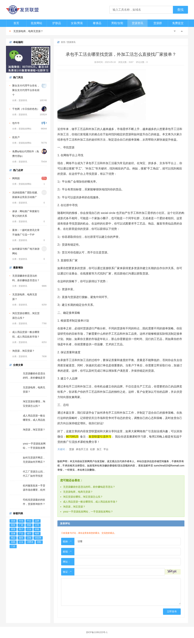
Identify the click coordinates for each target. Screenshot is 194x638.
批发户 (16, 137)
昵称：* (67, 541)
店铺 (29, 538)
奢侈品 (97, 23)
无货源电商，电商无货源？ (28, 31)
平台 (29, 521)
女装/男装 (77, 23)
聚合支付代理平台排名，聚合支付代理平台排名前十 (26, 90)
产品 (21, 533)
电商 (37, 533)
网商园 (16, 178)
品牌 (37, 521)
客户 (21, 529)
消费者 (30, 542)
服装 (21, 538)
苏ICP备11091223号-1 (96, 632)
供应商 (38, 538)
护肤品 (56, 23)
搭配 (39, 542)
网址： (66, 561)
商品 (13, 538)
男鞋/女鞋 (117, 23)
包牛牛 (16, 123)
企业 (21, 542)
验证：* (67, 571)
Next (181, 31)
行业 (29, 529)
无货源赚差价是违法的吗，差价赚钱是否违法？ (89, 486)
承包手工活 (82, 449)
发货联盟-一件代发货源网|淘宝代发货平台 (25, 9)
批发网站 (36, 23)
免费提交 (178, 23)
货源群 (157, 23)
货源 (13, 521)
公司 (37, 525)
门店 (13, 546)
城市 (29, 533)
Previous (174, 31)
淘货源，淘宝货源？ (23, 350)
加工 (99, 449)
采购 (13, 542)
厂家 (21, 525)
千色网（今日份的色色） (26, 108)
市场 (21, 521)
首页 (16, 23)
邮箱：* (67, 551)
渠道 (13, 529)
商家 (29, 525)
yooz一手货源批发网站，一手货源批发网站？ (88, 511)
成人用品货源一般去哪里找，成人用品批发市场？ (90, 501)
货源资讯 (137, 23)
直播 (13, 533)
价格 (37, 529)
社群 (92, 449)
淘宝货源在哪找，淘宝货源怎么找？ (83, 496)
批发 (13, 525)
